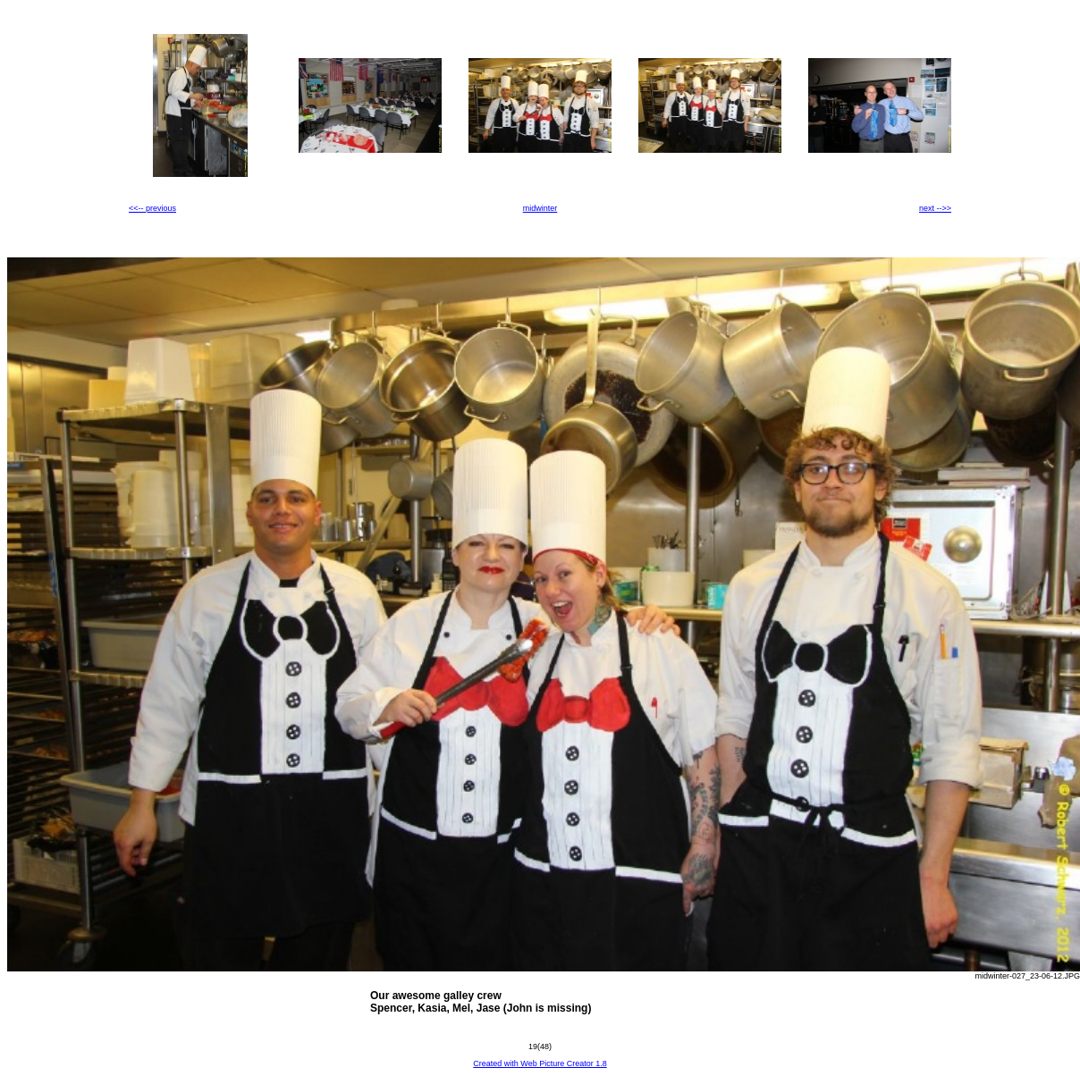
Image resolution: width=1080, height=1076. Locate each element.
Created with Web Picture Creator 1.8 (539, 1063)
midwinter (540, 208)
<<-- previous (152, 208)
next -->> (935, 208)
